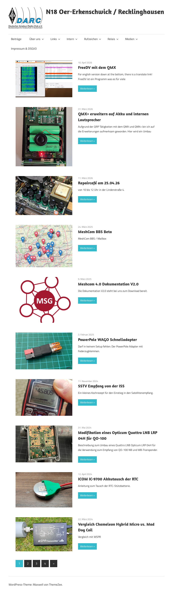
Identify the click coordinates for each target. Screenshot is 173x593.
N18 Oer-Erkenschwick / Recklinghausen (105, 11)
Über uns (36, 39)
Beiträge (16, 39)
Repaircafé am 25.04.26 (99, 182)
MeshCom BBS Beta (95, 231)
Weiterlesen (86, 88)
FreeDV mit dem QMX (97, 67)
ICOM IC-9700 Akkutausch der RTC (108, 478)
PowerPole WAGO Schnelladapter (107, 339)
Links (55, 39)
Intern (72, 39)
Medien (131, 39)
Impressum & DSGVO (24, 48)
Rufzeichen (92, 39)
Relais (113, 39)
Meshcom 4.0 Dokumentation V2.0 (108, 283)
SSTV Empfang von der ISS (101, 385)
